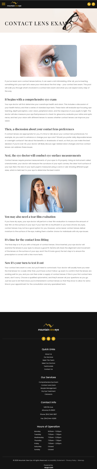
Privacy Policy (71, 460)
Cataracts (48, 394)
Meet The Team (48, 360)
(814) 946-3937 (51, 414)
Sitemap (81, 460)
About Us (48, 354)
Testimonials (48, 366)
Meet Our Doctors (48, 363)
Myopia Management (48, 388)
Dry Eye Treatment (48, 391)
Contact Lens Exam (48, 385)
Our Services (48, 357)
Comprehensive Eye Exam (48, 382)
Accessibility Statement (56, 460)
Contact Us (48, 369)
